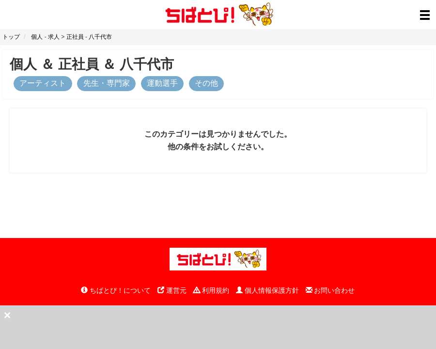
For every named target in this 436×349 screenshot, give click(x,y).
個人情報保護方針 (267, 290)
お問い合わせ (330, 290)
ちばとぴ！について (116, 290)
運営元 (172, 290)
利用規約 (211, 290)
